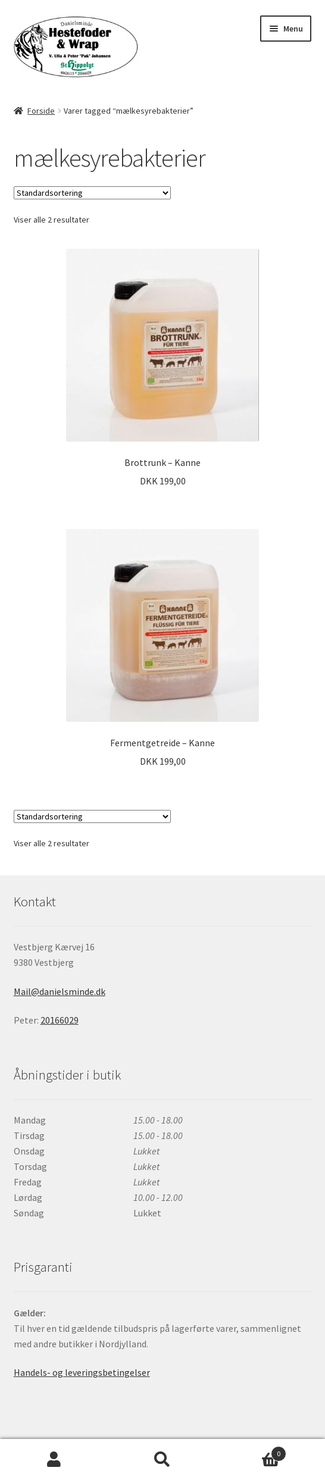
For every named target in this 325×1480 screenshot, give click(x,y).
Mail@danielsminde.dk (59, 991)
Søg (162, 1460)
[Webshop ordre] (92, 192)
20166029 (59, 1020)
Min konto (54, 1460)
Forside (41, 110)
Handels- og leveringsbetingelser (82, 1372)
